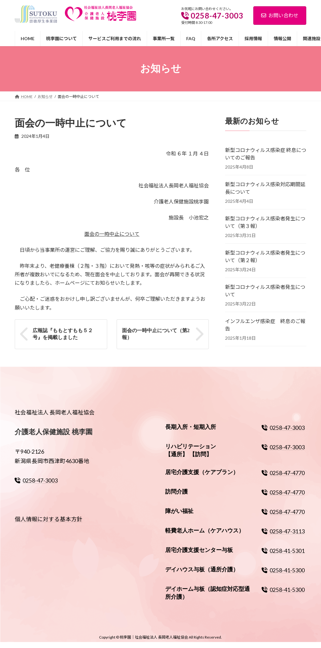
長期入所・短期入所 (190, 427)
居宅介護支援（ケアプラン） (202, 472)
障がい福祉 (179, 511)
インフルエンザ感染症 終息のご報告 (265, 324)
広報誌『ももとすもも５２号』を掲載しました (63, 334)
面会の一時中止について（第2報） (156, 334)
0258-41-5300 (283, 570)
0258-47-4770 (283, 473)
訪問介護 (176, 492)
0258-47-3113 (283, 531)
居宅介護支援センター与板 (199, 550)
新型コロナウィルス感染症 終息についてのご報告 (265, 153)
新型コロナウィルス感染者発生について (265, 290)
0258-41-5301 (283, 551)
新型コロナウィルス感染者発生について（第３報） (265, 222)
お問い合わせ (279, 15)
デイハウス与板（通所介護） (202, 569)
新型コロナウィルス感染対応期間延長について (265, 187)
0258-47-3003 (36, 480)
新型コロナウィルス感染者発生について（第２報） (265, 256)
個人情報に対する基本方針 (48, 519)
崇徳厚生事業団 (32, 7)
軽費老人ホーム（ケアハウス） (204, 530)
